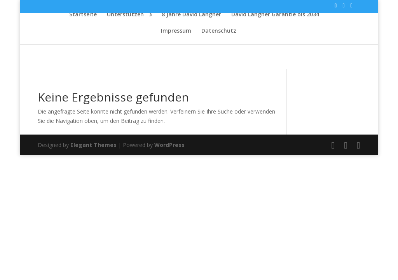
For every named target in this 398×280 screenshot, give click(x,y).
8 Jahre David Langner (191, 15)
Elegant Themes (93, 145)
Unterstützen (125, 15)
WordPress (169, 145)
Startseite (83, 15)
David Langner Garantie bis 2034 (275, 15)
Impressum (176, 31)
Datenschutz (218, 31)
